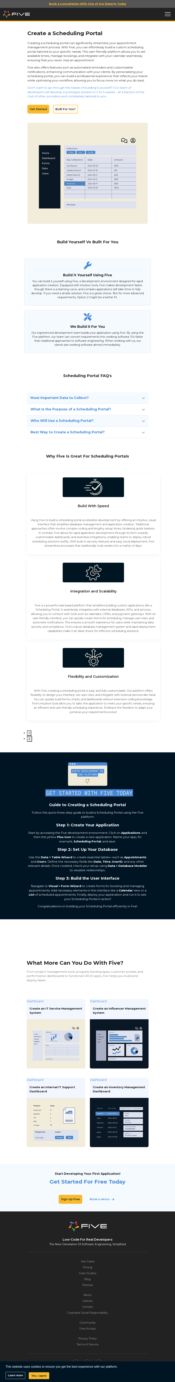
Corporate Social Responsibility (87, 1312)
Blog (87, 1279)
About (87, 1295)
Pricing (87, 1267)
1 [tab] (29, 733)
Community (88, 1322)
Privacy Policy (87, 1338)
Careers (87, 1301)
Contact (87, 1307)
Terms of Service (87, 1344)
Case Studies (87, 1273)
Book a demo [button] (100, 1199)
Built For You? (65, 109)
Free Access (87, 1328)
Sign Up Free (70, 1199)
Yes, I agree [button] (39, 1375)
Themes (87, 1285)
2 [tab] (29, 739)
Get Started (38, 109)
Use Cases (87, 1261)
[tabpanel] (93, 513)
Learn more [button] (15, 1375)
